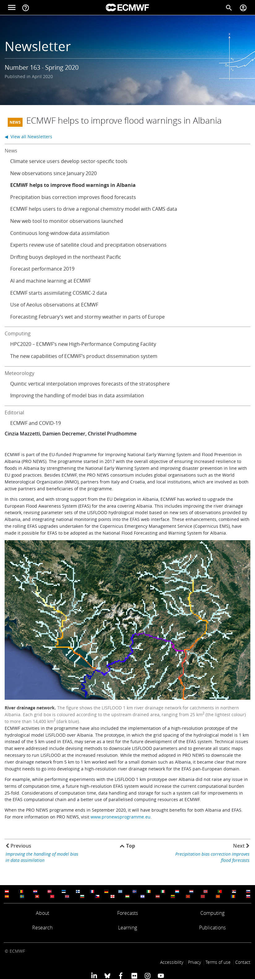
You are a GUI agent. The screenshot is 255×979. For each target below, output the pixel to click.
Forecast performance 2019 (42, 268)
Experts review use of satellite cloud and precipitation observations (88, 244)
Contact (242, 962)
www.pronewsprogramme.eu (121, 817)
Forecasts (127, 913)
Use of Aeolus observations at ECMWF (54, 304)
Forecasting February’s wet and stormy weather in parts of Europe (87, 316)
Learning (127, 927)
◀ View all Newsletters (28, 136)
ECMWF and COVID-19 (35, 423)
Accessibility (171, 962)
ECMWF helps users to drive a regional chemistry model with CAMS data (93, 208)
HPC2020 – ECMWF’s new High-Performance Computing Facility (83, 344)
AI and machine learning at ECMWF (50, 280)
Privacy (194, 962)
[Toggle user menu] (243, 7)
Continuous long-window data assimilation (59, 233)
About (42, 913)
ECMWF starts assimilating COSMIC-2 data (58, 292)
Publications (212, 927)
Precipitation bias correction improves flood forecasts (73, 197)
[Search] (229, 7)
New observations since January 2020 (53, 173)
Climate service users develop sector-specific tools (68, 161)
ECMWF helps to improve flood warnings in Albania (73, 185)
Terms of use (218, 962)
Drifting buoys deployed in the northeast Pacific (65, 257)
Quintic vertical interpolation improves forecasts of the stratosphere (90, 383)
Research (42, 927)
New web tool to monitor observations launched (66, 221)
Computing (212, 913)
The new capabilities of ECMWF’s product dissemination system (83, 356)
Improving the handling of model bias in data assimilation (77, 395)
